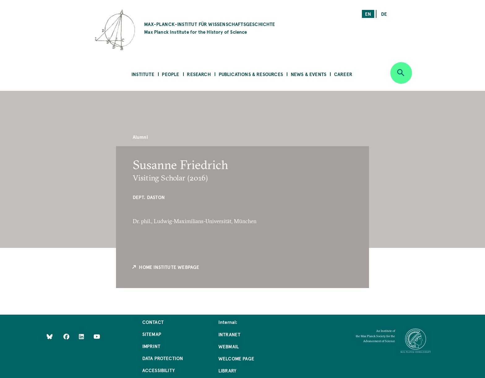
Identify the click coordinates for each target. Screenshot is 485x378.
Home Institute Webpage (165, 267)
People (170, 74)
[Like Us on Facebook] (67, 336)
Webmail (228, 346)
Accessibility (158, 370)
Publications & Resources (251, 74)
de (384, 14)
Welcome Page (236, 358)
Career (343, 74)
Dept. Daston (149, 197)
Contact (153, 322)
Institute (142, 74)
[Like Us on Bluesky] (50, 336)
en (368, 14)
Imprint (151, 346)
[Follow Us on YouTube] (96, 336)
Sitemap (151, 334)
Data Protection (162, 358)
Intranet (229, 334)
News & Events (308, 74)
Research (199, 74)
